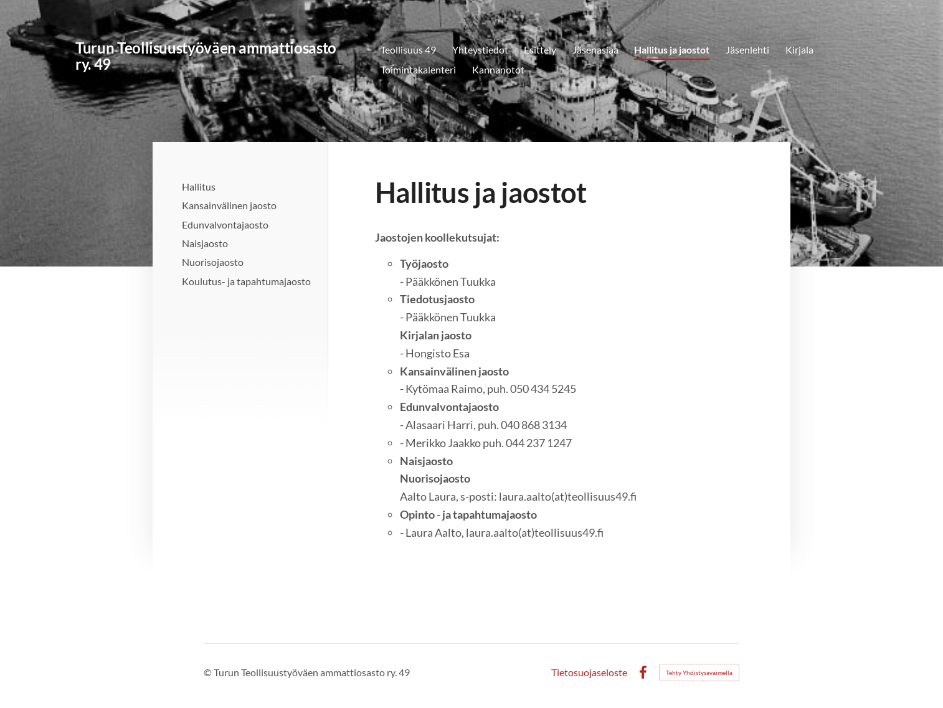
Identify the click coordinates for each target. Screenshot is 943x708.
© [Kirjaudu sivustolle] (209, 672)
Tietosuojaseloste (589, 672)
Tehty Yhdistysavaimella (699, 672)
